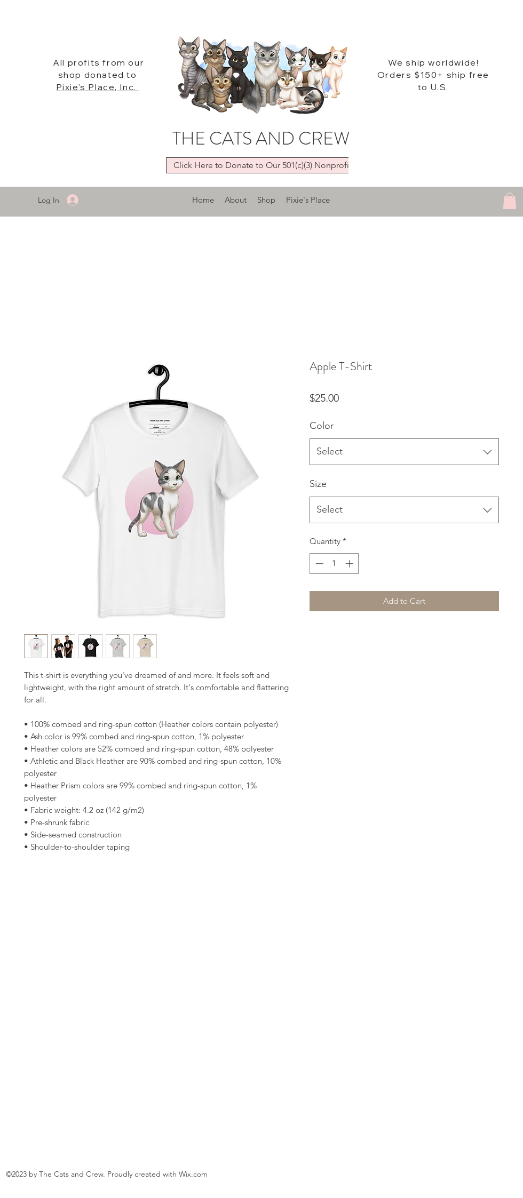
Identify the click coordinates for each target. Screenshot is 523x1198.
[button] (510, 201)
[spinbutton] (334, 563)
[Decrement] (318, 563)
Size (318, 484)
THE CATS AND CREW (261, 138)
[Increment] (350, 563)
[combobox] (404, 451)
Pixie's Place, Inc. (97, 87)
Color (322, 426)
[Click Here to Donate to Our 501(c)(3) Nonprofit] (262, 165)
